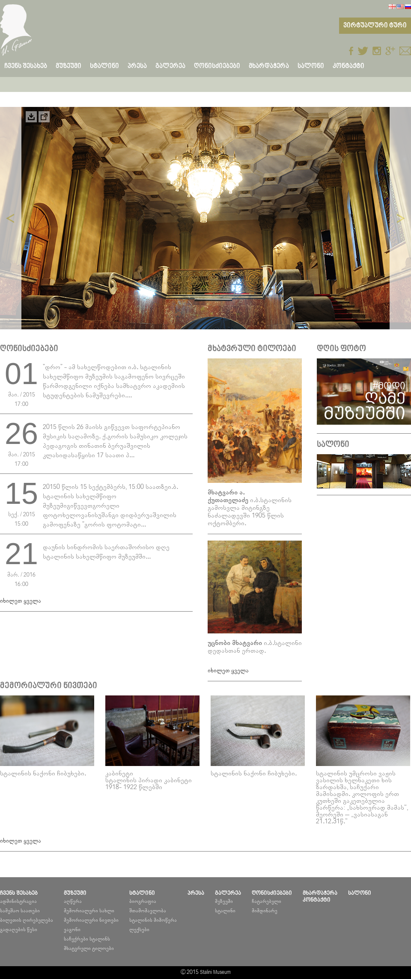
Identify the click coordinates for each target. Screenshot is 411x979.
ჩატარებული (266, 901)
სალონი (311, 66)
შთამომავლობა (147, 911)
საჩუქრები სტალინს (87, 939)
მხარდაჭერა (269, 66)
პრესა (137, 66)
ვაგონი (72, 929)
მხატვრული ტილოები (89, 948)
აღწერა (73, 901)
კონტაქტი (348, 66)
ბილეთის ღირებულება (26, 920)
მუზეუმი (224, 901)
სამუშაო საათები (20, 911)
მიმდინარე (264, 911)
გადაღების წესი (18, 929)
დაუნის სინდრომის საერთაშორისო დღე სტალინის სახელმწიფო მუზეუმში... (106, 552)
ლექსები (139, 929)
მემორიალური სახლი (89, 911)
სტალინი (225, 911)
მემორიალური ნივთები (91, 920)
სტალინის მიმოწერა (153, 920)
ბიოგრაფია (142, 901)
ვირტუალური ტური (375, 26)
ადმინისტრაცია (18, 901)
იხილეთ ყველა (20, 601)
